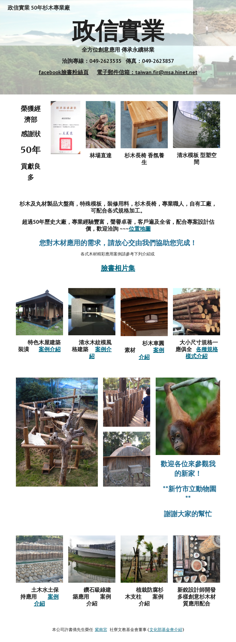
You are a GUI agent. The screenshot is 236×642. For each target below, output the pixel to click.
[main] (118, 47)
